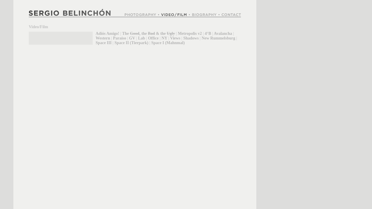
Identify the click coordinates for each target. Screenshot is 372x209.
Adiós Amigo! (107, 33)
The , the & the (148, 33)
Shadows (191, 38)
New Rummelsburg (218, 38)
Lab (141, 38)
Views (175, 38)
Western (103, 38)
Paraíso (119, 38)
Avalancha (223, 33)
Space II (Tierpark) (131, 43)
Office (153, 38)
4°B (208, 33)
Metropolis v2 (190, 33)
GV (132, 38)
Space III (104, 43)
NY (164, 38)
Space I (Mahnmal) (168, 43)
